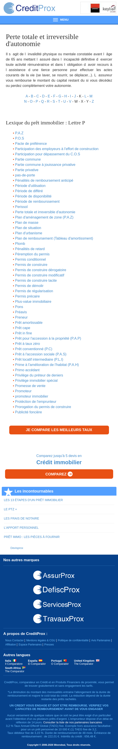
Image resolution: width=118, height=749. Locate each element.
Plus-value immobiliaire (33, 301)
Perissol (21, 207)
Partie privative (27, 170)
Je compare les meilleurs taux (59, 430)
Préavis (21, 312)
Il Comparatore (13, 663)
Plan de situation (28, 228)
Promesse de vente (30, 386)
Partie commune (28, 159)
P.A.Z (19, 133)
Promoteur (23, 391)
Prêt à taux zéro (27, 344)
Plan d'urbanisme (28, 233)
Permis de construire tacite (36, 280)
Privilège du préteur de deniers (39, 375)
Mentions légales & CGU (40, 640)
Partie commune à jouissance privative (45, 165)
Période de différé (29, 191)
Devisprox (17, 548)
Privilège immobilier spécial (36, 380)
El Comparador (37, 663)
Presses (49, 644)
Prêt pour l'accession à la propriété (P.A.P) (48, 338)
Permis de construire (31, 265)
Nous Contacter (14, 640)
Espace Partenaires (30, 644)
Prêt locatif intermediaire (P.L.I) (39, 359)
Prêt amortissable (29, 322)
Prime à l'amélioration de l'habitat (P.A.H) (47, 365)
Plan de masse (27, 222)
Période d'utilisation (30, 186)
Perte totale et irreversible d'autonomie (45, 212)
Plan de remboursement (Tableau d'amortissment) (54, 238)
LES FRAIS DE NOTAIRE (21, 518)
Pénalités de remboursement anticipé (44, 180)
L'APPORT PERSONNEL (21, 527)
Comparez (59, 474)
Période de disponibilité (33, 196)
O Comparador (59, 663)
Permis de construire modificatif (39, 275)
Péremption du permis (32, 254)
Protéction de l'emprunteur (35, 401)
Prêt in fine (23, 333)
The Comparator (83, 663)
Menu (59, 19)
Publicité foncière (28, 412)
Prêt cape (22, 328)
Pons (19, 307)
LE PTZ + (10, 509)
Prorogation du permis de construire (43, 407)
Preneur (21, 317)
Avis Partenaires (100, 640)
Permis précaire (27, 296)
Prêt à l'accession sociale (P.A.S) (40, 354)
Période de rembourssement (37, 201)
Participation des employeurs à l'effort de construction (57, 149)
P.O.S (19, 138)
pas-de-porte (25, 175)
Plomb (20, 243)
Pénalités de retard (30, 249)
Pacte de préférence (31, 143)
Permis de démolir (29, 286)
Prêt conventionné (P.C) (33, 349)
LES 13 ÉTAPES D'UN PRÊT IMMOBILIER (33, 500)
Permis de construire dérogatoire (40, 270)
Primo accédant (27, 370)
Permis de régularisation (34, 291)
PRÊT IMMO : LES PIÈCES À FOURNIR (32, 537)
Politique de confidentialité (73, 640)
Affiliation (10, 644)
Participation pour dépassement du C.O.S (47, 154)
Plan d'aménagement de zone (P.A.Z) (44, 217)
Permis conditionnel (30, 259)
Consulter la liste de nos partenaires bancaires (72, 722)
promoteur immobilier (31, 396)
